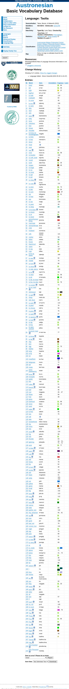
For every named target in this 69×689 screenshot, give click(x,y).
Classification (8, 41)
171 (27, 539)
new (30, 518)
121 (27, 406)
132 (27, 434)
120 (27, 404)
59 (26, 237)
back (30, 116)
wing (30, 351)
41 (26, 189)
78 (26, 289)
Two (30, 613)
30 (26, 160)
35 (26, 172)
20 (26, 134)
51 (26, 214)
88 (26, 317)
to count (31, 607)
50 (26, 212)
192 (27, 597)
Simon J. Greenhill (27, 686)
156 (27, 499)
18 (26, 128)
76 (26, 282)
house (31, 242)
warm (30, 451)
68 (26, 261)
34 (26, 170)
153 (27, 491)
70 (26, 266)
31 (26, 163)
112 (27, 384)
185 (27, 578)
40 (26, 187)
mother (31, 237)
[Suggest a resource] (34, 65)
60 (26, 239)
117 (27, 397)
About (5, 19)
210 (27, 651)
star (30, 429)
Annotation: (53, 83)
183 (27, 572)
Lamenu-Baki (49, 51)
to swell (31, 314)
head (30, 145)
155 (27, 496)
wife (30, 234)
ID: (27, 83)
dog (30, 342)
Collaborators (8, 21)
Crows (45, 1)
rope (30, 251)
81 (26, 297)
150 (27, 484)
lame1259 (57, 26)
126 (27, 419)
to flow (31, 412)
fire (30, 464)
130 (27, 429)
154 (27, 493)
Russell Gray (43, 686)
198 (27, 613)
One (30, 610)
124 (27, 414)
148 (27, 478)
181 (27, 565)
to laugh (31, 167)
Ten (30, 637)
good (30, 521)
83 (26, 303)
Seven (31, 628)
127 (27, 422)
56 (26, 228)
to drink (31, 187)
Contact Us (7, 26)
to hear (31, 196)
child (30, 228)
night (30, 529)
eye (30, 199)
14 (26, 118)
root (30, 392)
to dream (31, 212)
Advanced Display (9, 39)
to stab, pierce (33, 269)
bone (30, 121)
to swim (31, 106)
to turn (31, 103)
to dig (30, 322)
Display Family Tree (10, 51)
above (31, 550)
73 (26, 275)
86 (26, 311)
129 (27, 426)
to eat (30, 177)
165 (27, 523)
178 (27, 558)
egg (30, 346)
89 (26, 320)
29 (26, 158)
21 (26, 137)
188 (27, 586)
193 (27, 599)
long (30, 497)
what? (31, 587)
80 (26, 295)
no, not (31, 604)
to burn (31, 467)
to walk (31, 95)
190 (27, 592)
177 (27, 555)
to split (31, 295)
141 (27, 459)
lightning (31, 442)
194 (27, 602)
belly (30, 118)
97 (26, 344)
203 (27, 627)
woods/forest (33, 422)
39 (26, 183)
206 (27, 636)
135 (27, 442)
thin (30, 499)
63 (26, 246)
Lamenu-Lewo (58, 51)
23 (26, 142)
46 (26, 202)
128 (27, 424)
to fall (30, 339)
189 (27, 589)
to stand (31, 217)
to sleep (31, 207)
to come (31, 100)
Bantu (51, 1)
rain (30, 436)
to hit (30, 272)
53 (26, 220)
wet (30, 459)
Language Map (8, 43)
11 (26, 111)
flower (31, 394)
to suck (31, 192)
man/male (32, 223)
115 (27, 392)
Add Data (6, 47)
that (30, 558)
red (30, 481)
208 (27, 642)
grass (30, 399)
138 (27, 451)
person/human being (33, 220)
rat (29, 356)
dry (30, 457)
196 (27, 607)
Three (31, 616)
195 (27, 604)
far (29, 563)
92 (26, 328)
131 (27, 431)
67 (26, 258)
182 (27, 569)
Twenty (31, 640)
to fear (31, 139)
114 (27, 390)
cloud (30, 432)
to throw (31, 336)
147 (27, 475)
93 (26, 332)
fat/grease (32, 362)
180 (27, 563)
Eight (30, 631)
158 (27, 505)
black (30, 475)
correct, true (32, 526)
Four (30, 619)
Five (30, 622)
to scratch (32, 285)
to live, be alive (33, 282)
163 (27, 518)
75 (26, 280)
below (31, 553)
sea (30, 414)
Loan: (66, 83)
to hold (31, 320)
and (30, 597)
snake (31, 367)
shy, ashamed (33, 513)
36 (26, 175)
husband (31, 230)
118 (27, 399)
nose (30, 153)
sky (30, 424)
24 (26, 145)
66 (26, 254)
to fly (30, 353)
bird (30, 344)
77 (26, 285)
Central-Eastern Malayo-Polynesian (50, 43)
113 (27, 387)
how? (30, 602)
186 (27, 581)
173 (27, 545)
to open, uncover (31, 328)
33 (26, 167)
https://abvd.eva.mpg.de (23, 1)
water (30, 409)
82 (26, 300)
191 (27, 594)
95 (26, 339)
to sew (31, 258)
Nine (30, 634)
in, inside (31, 548)
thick (30, 502)
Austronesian (37, 1)
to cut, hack (32, 287)
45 (26, 199)
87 (26, 314)
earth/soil (32, 401)
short (30, 494)
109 (27, 377)
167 (27, 529)
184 (27, 574)
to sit (30, 214)
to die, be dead (33, 280)
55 (26, 226)
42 (26, 192)
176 (27, 553)
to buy (31, 325)
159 (27, 508)
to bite (31, 189)
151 (27, 486)
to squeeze (32, 317)
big (30, 491)
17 (26, 126)
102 (27, 356)
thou (30, 572)
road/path (32, 98)
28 (26, 155)
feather (31, 349)
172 (27, 542)
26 (26, 150)
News (5, 30)
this (30, 555)
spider (31, 379)
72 (26, 272)
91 (26, 325)
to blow (31, 448)
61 (26, 242)
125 (27, 417)
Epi (43, 51)
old (30, 516)
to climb (31, 542)
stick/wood (32, 292)
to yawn (31, 204)
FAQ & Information (9, 24)
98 (26, 346)
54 (26, 223)
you (30, 581)
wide (30, 508)
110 (27, 379)
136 (27, 445)
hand (30, 85)
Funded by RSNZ (12, 106)
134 (27, 439)
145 (27, 470)
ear (30, 194)
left (30, 88)
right (30, 90)
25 (26, 147)
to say (31, 249)
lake (30, 419)
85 (26, 308)
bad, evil (31, 523)
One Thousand (33, 650)
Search (5, 37)
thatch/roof (32, 244)
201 (27, 622)
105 (27, 365)
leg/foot (31, 93)
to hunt (31, 264)
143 (27, 464)
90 (26, 322)
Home (5, 17)
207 (27, 639)
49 (26, 209)
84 (26, 305)
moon (30, 426)
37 (26, 177)
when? (31, 537)
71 (26, 269)
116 (27, 394)
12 (26, 113)
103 (27, 359)
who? (30, 589)
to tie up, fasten (31, 254)
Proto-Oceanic (52, 36)
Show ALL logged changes (48, 73)
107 (27, 370)
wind (30, 445)
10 (26, 108)
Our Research (8, 28)
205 (27, 633)
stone (30, 404)
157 (27, 502)
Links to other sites (9, 23)
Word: (31, 83)
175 (27, 550)
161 (27, 513)
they (30, 584)
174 (27, 548)
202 (27, 625)
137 (27, 448)
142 (27, 462)
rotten (30, 384)
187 (27, 584)
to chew (31, 180)
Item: (41, 83)
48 (26, 207)
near (30, 560)
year (30, 534)
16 (26, 123)
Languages (7, 34)
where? (31, 566)
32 (26, 165)
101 (27, 353)
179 (27, 560)
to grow (31, 311)
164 (27, 521)
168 (27, 531)
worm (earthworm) (33, 370)
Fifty (30, 643)
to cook (31, 184)
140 (27, 457)
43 (26, 194)
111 (27, 381)
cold (30, 454)
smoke (31, 470)
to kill (30, 277)
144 (27, 467)
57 (26, 230)
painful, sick (32, 510)
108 (27, 374)
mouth (31, 160)
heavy (31, 462)
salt (30, 417)
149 (27, 481)
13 (26, 116)
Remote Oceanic (48, 47)
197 (27, 610)
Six (30, 625)
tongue (31, 165)
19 (26, 130)
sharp (30, 297)
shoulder (31, 130)
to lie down (32, 210)
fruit (30, 397)
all (29, 594)
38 (26, 180)
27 (26, 153)
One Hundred (33, 645)
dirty (30, 108)
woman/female (33, 226)
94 (26, 336)
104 (27, 362)
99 (26, 349)
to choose (32, 308)
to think (31, 137)
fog (30, 434)
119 (27, 401)
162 (27, 515)
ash (30, 472)
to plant (31, 305)
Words (5, 36)
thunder (31, 439)
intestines (32, 123)
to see (31, 202)
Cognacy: (60, 83)
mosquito (32, 377)
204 (27, 630)
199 (27, 616)
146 (27, 472)
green (30, 486)
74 (26, 277)
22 (26, 139)
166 (27, 526)
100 (27, 351)
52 (26, 217)
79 (26, 292)
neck (30, 147)
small (30, 488)
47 (26, 204)
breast (31, 128)
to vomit (31, 172)
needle (31, 261)
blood (30, 142)
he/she (31, 574)
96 (26, 342)
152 (27, 488)
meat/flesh (32, 359)
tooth (30, 163)
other (30, 592)
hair (30, 150)
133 (27, 436)
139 (27, 454)
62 (26, 244)
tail (30, 365)
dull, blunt (32, 300)
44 (26, 196)
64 (26, 249)
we (30, 578)
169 (27, 534)
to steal (31, 275)
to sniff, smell (33, 158)
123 (27, 412)
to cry (30, 170)
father (30, 239)
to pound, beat (33, 331)
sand (30, 406)
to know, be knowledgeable (33, 133)
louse (30, 374)
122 (27, 409)
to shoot (31, 266)
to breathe (32, 155)
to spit (31, 175)
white (30, 478)
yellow (31, 484)
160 (27, 510)
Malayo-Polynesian (52, 42)
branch (31, 387)
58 (26, 234)
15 (26, 121)
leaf (30, 390)
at (29, 545)
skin (30, 113)
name (30, 246)
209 (27, 646)
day (30, 531)
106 (27, 367)
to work (31, 303)
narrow (31, 505)
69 (26, 263)
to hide (31, 540)
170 (27, 536)
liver (30, 126)
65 (26, 251)
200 (27, 619)
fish (30, 381)
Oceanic (47, 46)
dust (30, 111)
